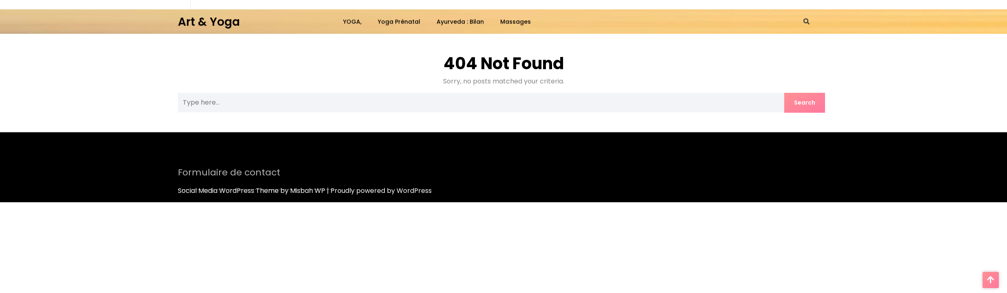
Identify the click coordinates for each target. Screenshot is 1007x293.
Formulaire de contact (229, 175)
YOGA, (352, 21)
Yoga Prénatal (399, 21)
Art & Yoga (209, 21)
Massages (515, 21)
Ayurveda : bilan (460, 21)
